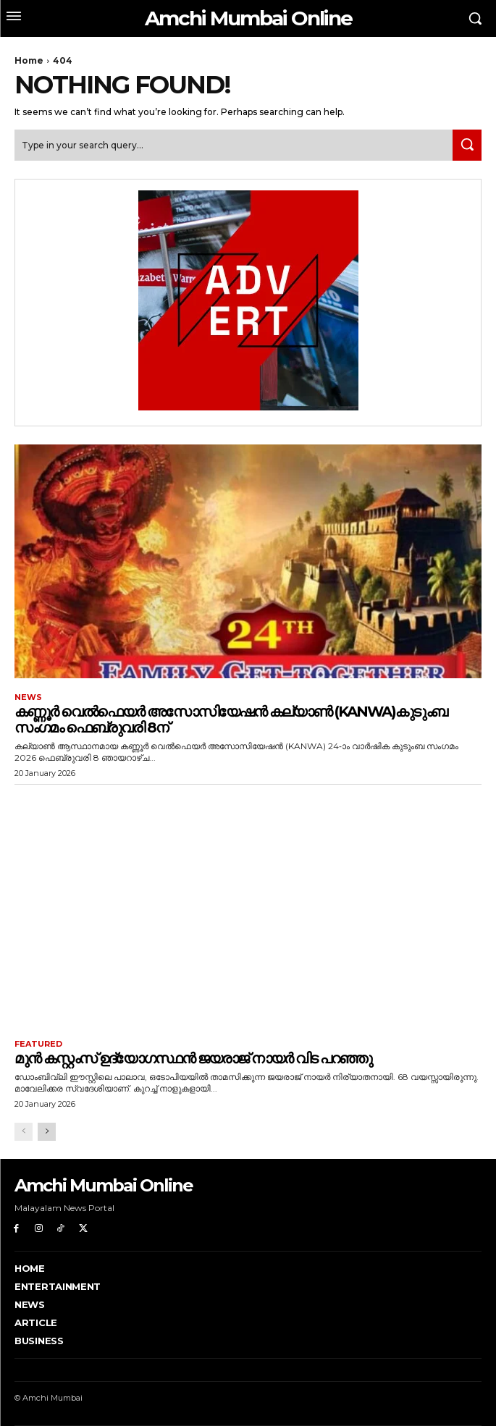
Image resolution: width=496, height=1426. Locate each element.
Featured (38, 1044)
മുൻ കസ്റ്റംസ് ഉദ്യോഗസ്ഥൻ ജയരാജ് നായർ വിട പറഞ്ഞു (192, 1058)
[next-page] (47, 1132)
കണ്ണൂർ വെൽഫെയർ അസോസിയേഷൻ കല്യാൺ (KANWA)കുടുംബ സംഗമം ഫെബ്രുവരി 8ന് (230, 719)
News (28, 697)
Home (28, 60)
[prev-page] (23, 1132)
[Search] (467, 145)
